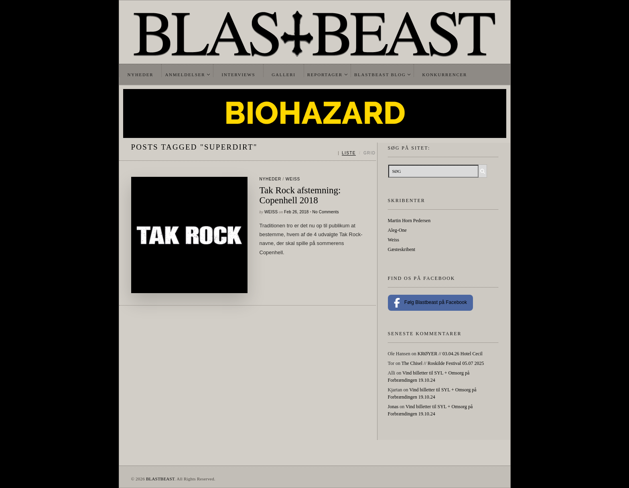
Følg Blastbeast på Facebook (430, 303)
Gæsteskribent (402, 249)
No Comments (325, 212)
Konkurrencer (444, 74)
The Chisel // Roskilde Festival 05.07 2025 (443, 363)
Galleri (283, 74)
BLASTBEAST (160, 478)
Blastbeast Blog (380, 74)
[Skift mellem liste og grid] (356, 153)
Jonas (393, 406)
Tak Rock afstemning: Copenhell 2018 (300, 195)
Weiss (293, 179)
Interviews (238, 74)
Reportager (325, 74)
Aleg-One (397, 230)
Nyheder (141, 74)
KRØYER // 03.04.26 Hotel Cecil (450, 353)
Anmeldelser (185, 74)
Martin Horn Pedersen (409, 220)
